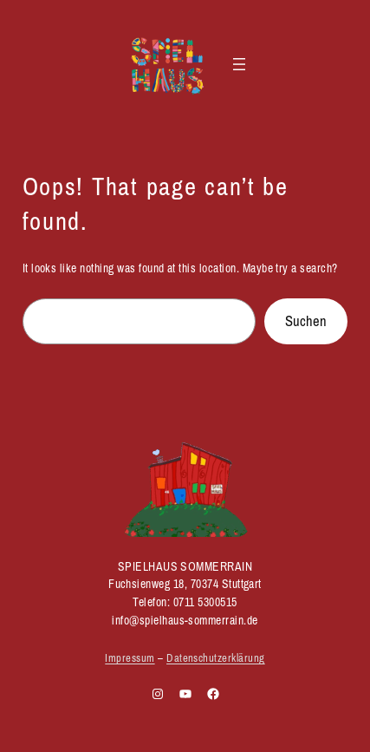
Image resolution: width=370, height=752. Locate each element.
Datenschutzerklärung (215, 657)
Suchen (306, 321)
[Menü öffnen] (239, 64)
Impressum (129, 657)
